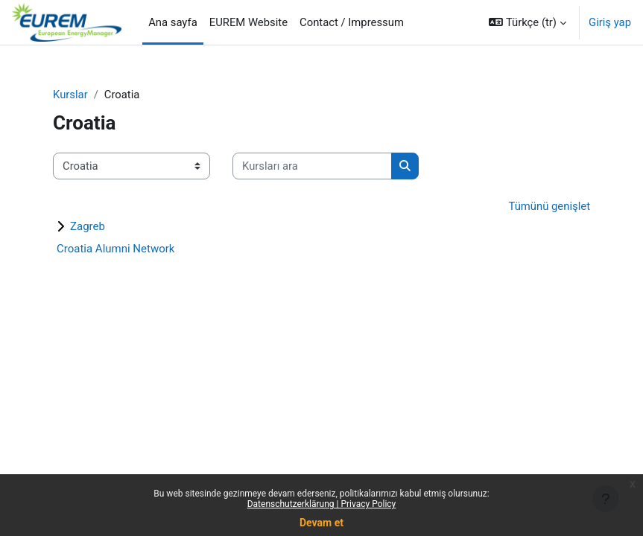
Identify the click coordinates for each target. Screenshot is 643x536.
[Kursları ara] (312, 166)
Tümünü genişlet (549, 206)
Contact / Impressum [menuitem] (352, 22)
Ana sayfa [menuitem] (172, 22)
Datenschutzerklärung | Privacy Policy (321, 504)
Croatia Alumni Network (115, 248)
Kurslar (70, 94)
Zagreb (87, 226)
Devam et (321, 523)
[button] (527, 22)
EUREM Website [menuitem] (248, 22)
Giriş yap (610, 22)
